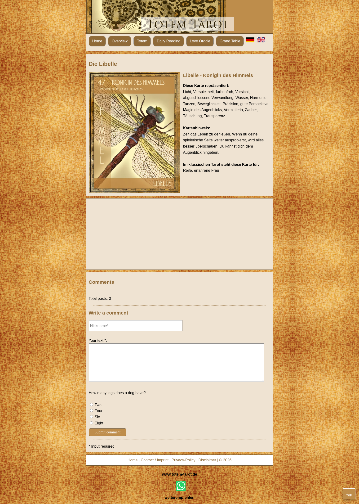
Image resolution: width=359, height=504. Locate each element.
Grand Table (230, 41)
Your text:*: (98, 340)
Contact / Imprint (154, 460)
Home (97, 41)
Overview (120, 41)
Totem (142, 41)
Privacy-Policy (183, 460)
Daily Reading (168, 41)
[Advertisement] (179, 234)
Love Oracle (200, 41)
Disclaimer (207, 460)
